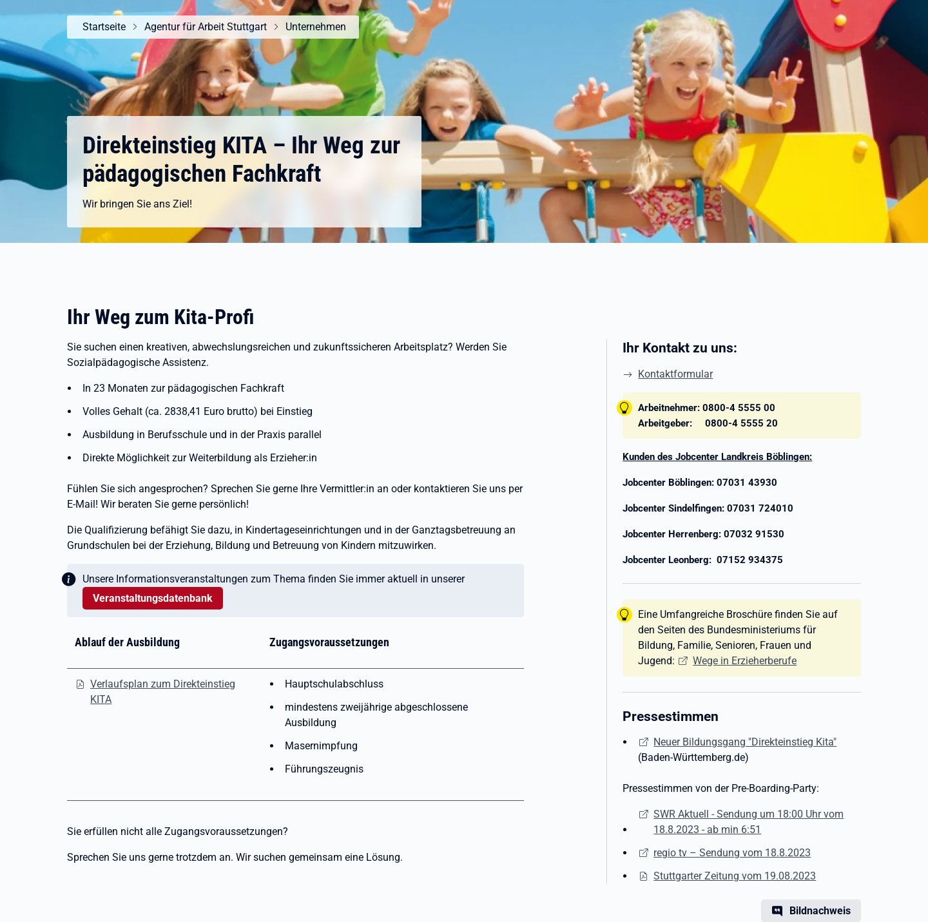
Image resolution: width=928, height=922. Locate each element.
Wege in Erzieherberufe (745, 661)
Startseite (104, 27)
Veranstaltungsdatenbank (153, 598)
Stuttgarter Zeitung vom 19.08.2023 (734, 876)
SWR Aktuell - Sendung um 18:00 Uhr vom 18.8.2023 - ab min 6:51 (748, 822)
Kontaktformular (675, 374)
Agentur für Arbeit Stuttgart (205, 27)
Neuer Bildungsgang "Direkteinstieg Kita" (744, 742)
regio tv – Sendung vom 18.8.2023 (732, 853)
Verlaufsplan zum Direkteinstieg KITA (162, 692)
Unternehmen (315, 27)
